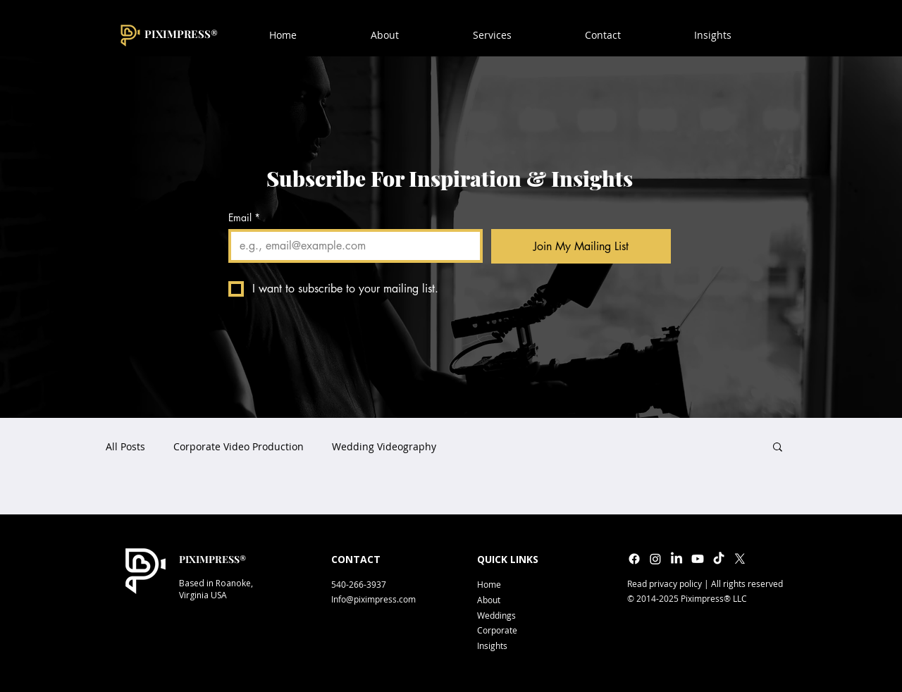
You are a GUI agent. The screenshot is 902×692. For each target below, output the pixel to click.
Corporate (497, 630)
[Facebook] (634, 559)
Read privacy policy (664, 583)
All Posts (125, 446)
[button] (602, 35)
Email (244, 217)
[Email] (351, 246)
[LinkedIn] (676, 559)
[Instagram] (655, 559)
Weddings (496, 615)
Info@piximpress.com (373, 599)
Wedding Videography (384, 446)
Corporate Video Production (238, 446)
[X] (740, 559)
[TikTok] (719, 559)
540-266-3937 (358, 584)
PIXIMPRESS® (181, 34)
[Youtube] (698, 559)
